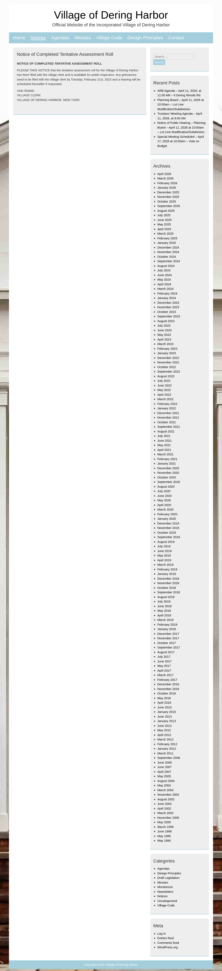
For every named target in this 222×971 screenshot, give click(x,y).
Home (19, 37)
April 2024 (164, 284)
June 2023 (164, 330)
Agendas (60, 37)
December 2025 (168, 192)
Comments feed (168, 942)
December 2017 (168, 633)
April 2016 (164, 702)
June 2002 (164, 803)
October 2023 (166, 312)
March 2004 (165, 790)
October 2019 (166, 532)
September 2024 (168, 261)
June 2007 (164, 767)
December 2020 (168, 468)
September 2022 (168, 371)
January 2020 (166, 518)
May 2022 (164, 390)
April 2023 (164, 339)
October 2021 (166, 422)
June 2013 (164, 716)
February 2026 (167, 183)
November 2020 (168, 472)
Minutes (83, 37)
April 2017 (164, 670)
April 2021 (164, 449)
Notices (38, 37)
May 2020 (164, 500)
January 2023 (166, 353)
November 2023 (168, 307)
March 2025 (165, 233)
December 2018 (168, 578)
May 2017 (164, 665)
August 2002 (165, 799)
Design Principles (145, 37)
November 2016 (168, 689)
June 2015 (164, 707)
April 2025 (164, 229)
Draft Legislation (168, 877)
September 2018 (168, 592)
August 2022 (165, 376)
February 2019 (167, 569)
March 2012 (165, 739)
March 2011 (165, 753)
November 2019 (168, 528)
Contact (176, 37)
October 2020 (166, 477)
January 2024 (166, 298)
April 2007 (164, 771)
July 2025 (163, 215)
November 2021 (168, 417)
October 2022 (166, 367)
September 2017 (168, 647)
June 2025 (164, 220)
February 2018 (167, 624)
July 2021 (163, 436)
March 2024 (165, 288)
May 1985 (164, 836)
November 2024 (168, 252)
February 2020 (167, 514)
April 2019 (164, 560)
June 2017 (164, 661)
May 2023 (164, 334)
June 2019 (164, 551)
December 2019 (168, 523)
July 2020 (163, 491)
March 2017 (165, 675)
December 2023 (168, 302)
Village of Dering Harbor (111, 15)
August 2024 (165, 266)
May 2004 (164, 785)
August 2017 (165, 652)
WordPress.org (167, 947)
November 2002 (168, 794)
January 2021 (166, 463)
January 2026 (166, 187)
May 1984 (164, 840)
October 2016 (166, 693)
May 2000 (164, 822)
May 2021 (164, 445)
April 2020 (164, 505)
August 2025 (165, 210)
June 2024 (164, 275)
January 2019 (166, 574)
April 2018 (164, 615)
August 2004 (165, 781)
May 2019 (164, 555)
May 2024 (164, 279)
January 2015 (166, 711)
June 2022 (164, 385)
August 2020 (165, 486)
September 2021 (168, 426)
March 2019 (165, 564)
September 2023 (168, 316)
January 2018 (166, 629)
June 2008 (164, 762)
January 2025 (166, 242)
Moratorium (165, 887)
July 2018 (163, 601)
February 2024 (167, 293)
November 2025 (168, 196)
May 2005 (164, 776)
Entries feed (165, 938)
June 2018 (164, 606)
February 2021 (167, 459)
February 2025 (167, 238)
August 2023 (165, 321)
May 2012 (164, 730)
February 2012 (167, 744)
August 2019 (165, 541)
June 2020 (164, 495)
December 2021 (168, 413)
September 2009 (168, 757)
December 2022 (168, 358)
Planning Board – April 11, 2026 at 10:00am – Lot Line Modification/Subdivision (180, 104)
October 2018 (166, 587)
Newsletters (165, 891)
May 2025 (164, 224)
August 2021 (165, 431)
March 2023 (165, 344)
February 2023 (167, 348)
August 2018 (165, 597)
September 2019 (168, 537)
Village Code (109, 37)
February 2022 (167, 403)
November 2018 (168, 583)
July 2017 (163, 656)
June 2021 (164, 440)
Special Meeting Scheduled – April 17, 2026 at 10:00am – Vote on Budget (180, 141)
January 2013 (166, 721)
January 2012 (166, 748)
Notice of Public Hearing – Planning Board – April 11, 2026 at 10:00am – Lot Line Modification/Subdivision (181, 127)
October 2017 (166, 643)
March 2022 (165, 399)
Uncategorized (167, 901)
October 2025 (166, 201)
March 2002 (165, 813)
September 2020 (168, 482)
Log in (161, 933)
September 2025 (168, 206)
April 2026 (164, 174)
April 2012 (164, 735)
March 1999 (165, 827)
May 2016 (164, 698)
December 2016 (168, 684)
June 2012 (164, 725)
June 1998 (164, 831)
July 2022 (163, 380)
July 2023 (163, 325)
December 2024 (168, 247)
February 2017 (167, 679)
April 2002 (164, 808)
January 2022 (166, 408)
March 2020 (165, 509)
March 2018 (165, 620)
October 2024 (166, 256)
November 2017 (168, 638)
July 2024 (163, 270)
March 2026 (165, 178)
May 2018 (164, 610)
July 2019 (163, 546)
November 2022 (168, 362)
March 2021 (165, 454)
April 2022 (164, 394)
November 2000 (168, 817)
